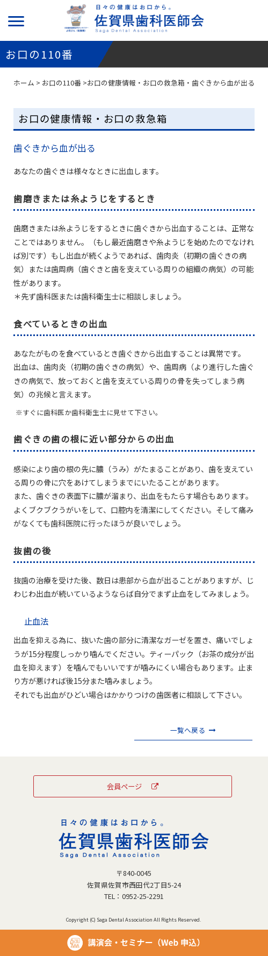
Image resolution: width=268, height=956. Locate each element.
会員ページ (132, 786)
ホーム (23, 82)
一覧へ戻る (193, 730)
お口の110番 (61, 82)
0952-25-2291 (143, 896)
